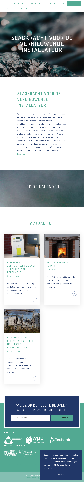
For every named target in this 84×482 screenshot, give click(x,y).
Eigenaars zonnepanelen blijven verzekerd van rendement (21, 267)
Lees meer (21, 154)
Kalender (35, 4)
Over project (20, 4)
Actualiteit (64, 4)
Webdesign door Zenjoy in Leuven (36, 478)
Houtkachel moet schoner (58, 264)
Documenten (12, 8)
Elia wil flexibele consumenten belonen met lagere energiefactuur (21, 342)
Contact (25, 8)
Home (8, 4)
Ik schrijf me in (61, 418)
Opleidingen (49, 4)
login (74, 4)
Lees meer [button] (48, 469)
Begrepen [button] (61, 474)
